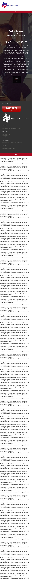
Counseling (4, 136)
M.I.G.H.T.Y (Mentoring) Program (16, 142)
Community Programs (6, 134)
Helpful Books (5, 135)
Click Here (13, 148)
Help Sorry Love (17, 151)
